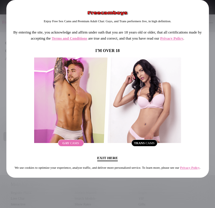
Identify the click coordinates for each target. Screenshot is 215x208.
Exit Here (107, 158)
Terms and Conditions (69, 38)
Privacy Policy (171, 38)
